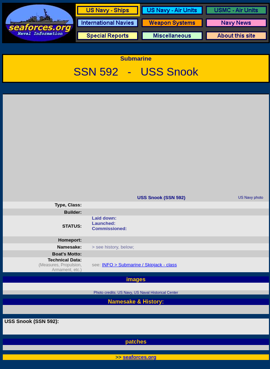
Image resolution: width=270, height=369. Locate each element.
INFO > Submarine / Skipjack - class (139, 264)
